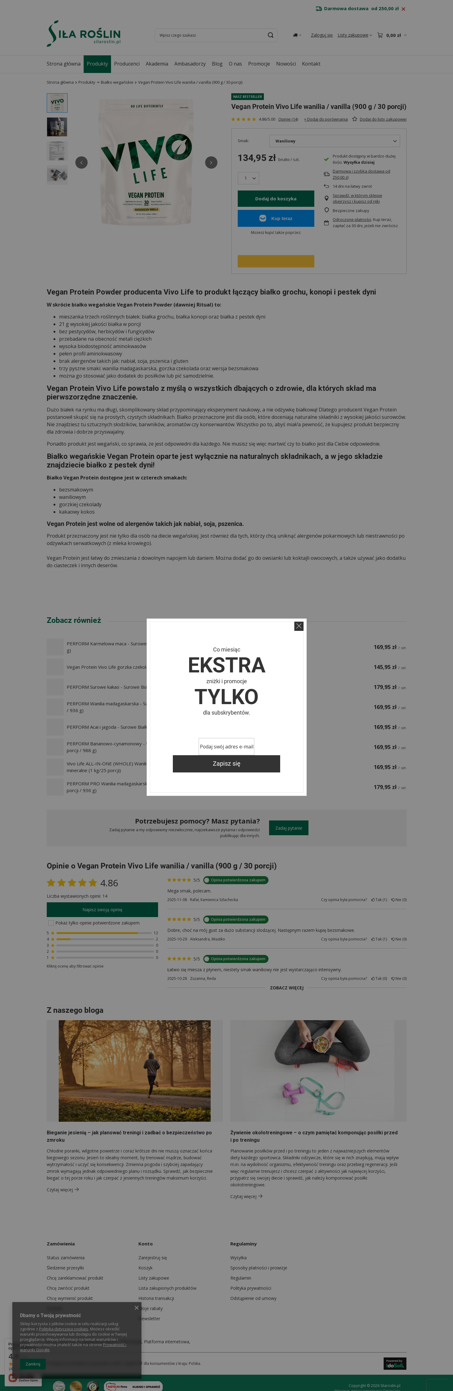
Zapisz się (226, 763)
